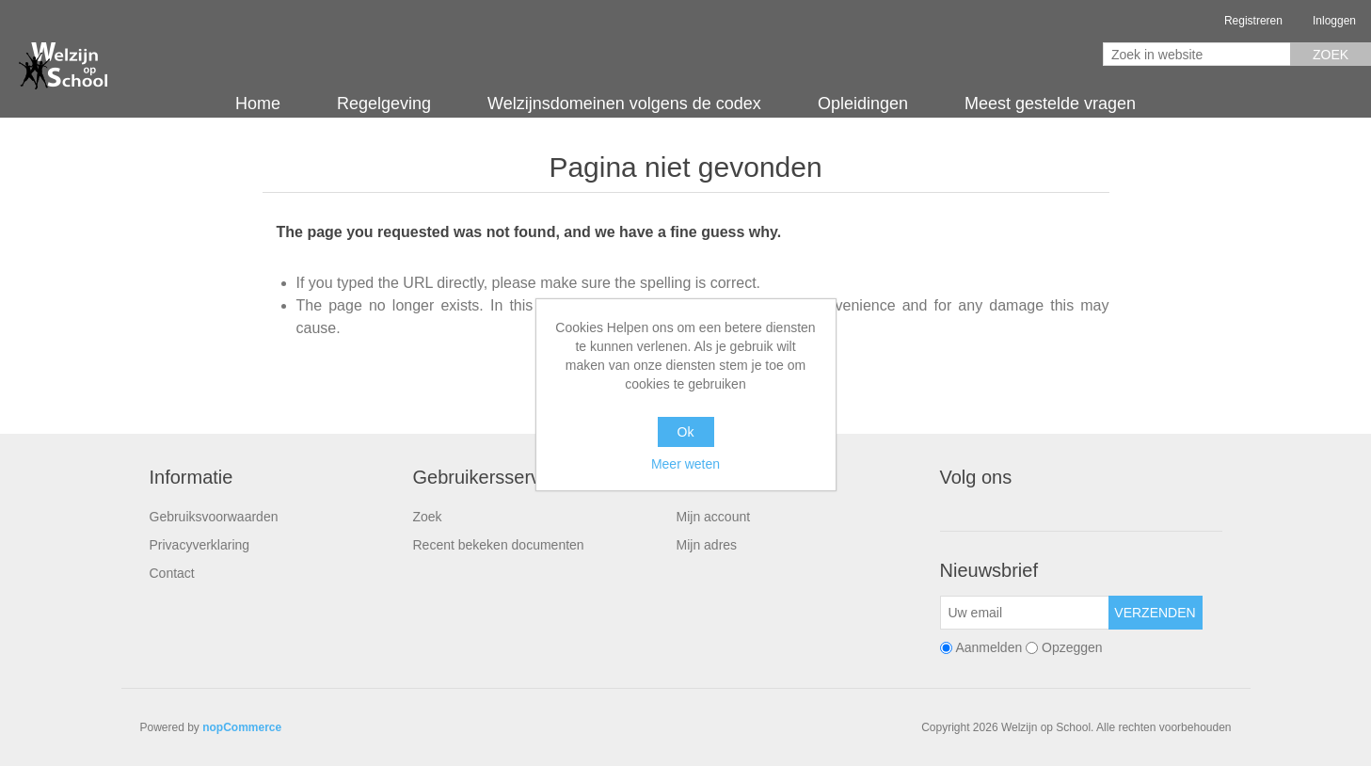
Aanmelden (988, 647)
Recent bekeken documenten (498, 544)
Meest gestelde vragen (1050, 103)
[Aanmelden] (1024, 613)
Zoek (1330, 54)
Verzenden (1154, 612)
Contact (172, 573)
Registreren (1253, 20)
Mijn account (714, 516)
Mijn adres (707, 544)
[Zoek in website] (1197, 54)
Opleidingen (863, 103)
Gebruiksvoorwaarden (214, 516)
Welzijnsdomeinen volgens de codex (624, 103)
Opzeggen (1072, 647)
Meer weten (685, 463)
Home (257, 103)
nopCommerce (241, 727)
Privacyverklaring (200, 544)
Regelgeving (384, 103)
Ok (686, 431)
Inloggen (1334, 20)
